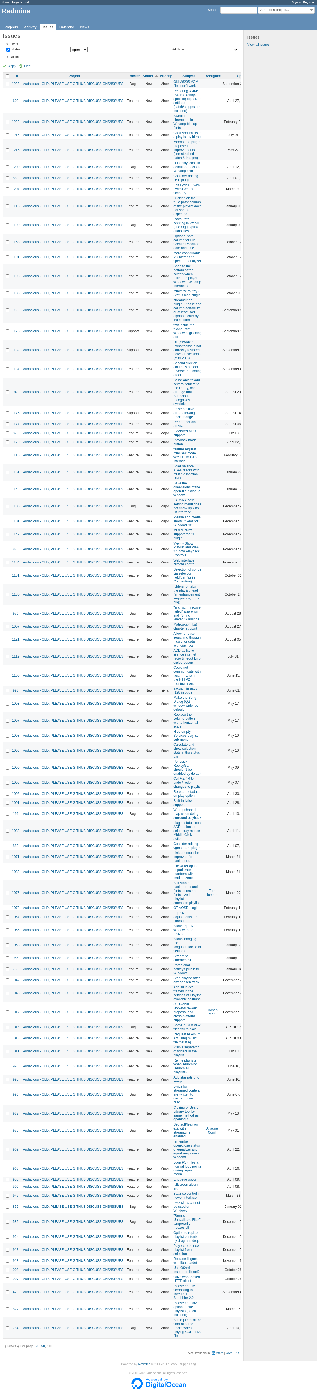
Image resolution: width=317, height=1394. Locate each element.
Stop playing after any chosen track (186, 980)
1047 (16, 980)
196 (15, 814)
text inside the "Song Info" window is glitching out (187, 331)
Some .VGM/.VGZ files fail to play (187, 1027)
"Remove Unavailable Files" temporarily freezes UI (187, 1222)
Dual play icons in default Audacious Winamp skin (186, 167)
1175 (16, 413)
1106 (16, 675)
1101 (16, 521)
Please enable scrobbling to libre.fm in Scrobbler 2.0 (184, 1292)
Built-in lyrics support (182, 803)
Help (28, 2)
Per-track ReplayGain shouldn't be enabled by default (187, 768)
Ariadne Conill (212, 1130)
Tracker (134, 76)
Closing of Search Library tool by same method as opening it (186, 1113)
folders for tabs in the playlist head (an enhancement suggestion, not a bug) (186, 594)
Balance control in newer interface (186, 1196)
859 (15, 1207)
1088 (16, 831)
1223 (16, 84)
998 (15, 690)
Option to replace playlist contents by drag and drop (186, 1237)
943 (15, 392)
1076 (16, 893)
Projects (17, 2)
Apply (12, 66)
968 (15, 1168)
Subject (188, 76)
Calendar (66, 27)
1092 (16, 794)
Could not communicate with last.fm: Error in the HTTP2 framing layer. (187, 675)
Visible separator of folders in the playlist (186, 1051)
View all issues (258, 44)
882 (15, 846)
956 (15, 958)
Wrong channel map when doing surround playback (187, 814)
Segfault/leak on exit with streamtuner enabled (185, 1130)
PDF (238, 1353)
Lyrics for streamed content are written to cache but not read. (186, 1094)
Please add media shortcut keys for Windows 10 (187, 521)
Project (74, 76)
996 (15, 1066)
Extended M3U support (184, 433)
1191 (16, 257)
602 (15, 101)
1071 (16, 857)
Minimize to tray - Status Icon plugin (186, 293)
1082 (16, 872)
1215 (16, 150)
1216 (16, 135)
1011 (16, 1051)
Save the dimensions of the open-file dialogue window (186, 489)
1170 (16, 442)
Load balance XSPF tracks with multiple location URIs (186, 472)
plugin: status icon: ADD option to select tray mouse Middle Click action (187, 831)
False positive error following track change (184, 413)
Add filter (178, 49)
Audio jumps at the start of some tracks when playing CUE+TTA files (187, 1328)
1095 (16, 783)
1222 (16, 122)
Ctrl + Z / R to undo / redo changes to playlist (187, 783)
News (84, 27)
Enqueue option (185, 1179)
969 (15, 310)
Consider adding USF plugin (185, 178)
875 (15, 433)
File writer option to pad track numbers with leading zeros (185, 872)
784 (15, 1328)
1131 (16, 575)
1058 (16, 945)
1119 (16, 656)
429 (15, 1292)
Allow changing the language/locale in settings (187, 945)
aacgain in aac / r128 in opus (185, 690)
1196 (16, 276)
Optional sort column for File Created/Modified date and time (186, 242)
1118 (16, 206)
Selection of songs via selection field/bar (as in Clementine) (187, 575)
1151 (16, 472)
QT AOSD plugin (186, 908)
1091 (16, 803)
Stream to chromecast (182, 958)
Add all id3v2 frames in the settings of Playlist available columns (187, 993)
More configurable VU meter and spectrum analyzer (187, 257)
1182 (16, 350)
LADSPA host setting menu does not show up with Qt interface (187, 506)
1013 (16, 1038)
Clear (27, 66)
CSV (229, 1353)
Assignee (213, 76)
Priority (166, 76)
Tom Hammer (212, 893)
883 (15, 178)
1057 (16, 626)
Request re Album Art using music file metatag (186, 1038)
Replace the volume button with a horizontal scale (185, 720)
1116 (16, 455)
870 (15, 549)
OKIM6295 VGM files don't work (185, 84)
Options (15, 56)
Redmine (144, 1364)
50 (43, 1346)
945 (15, 1196)
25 (37, 1346)
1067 (16, 917)
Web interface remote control (184, 562)
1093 (16, 704)
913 (15, 1250)
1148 (16, 489)
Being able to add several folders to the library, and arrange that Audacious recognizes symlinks (186, 392)
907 (15, 1279)
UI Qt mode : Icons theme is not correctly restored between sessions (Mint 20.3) (187, 350)
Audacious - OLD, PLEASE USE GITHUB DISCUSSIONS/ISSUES (73, 84)
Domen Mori (212, 1012)
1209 (16, 167)
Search (213, 10)
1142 (16, 534)
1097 (16, 721)
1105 (16, 506)
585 (15, 1222)
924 (15, 1237)
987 (15, 1113)
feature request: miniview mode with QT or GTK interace (185, 455)
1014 (16, 1027)
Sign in (296, 2)
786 (15, 969)
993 (15, 1094)
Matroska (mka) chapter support (185, 626)
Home (5, 2)
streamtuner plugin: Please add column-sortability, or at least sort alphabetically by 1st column (187, 310)
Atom (219, 1353)
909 (15, 1149)
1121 (16, 639)
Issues (48, 27)
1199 (16, 225)
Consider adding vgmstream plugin (186, 846)
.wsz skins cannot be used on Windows (186, 1207)
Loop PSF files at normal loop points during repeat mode (187, 1168)
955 (15, 1179)
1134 (16, 562)
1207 (16, 189)
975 (15, 1130)
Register (308, 2)
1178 (16, 331)
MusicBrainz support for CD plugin (184, 534)
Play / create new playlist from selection (186, 1250)
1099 (16, 768)
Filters (14, 44)
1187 (16, 369)
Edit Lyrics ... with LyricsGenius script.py (186, 189)
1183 (16, 293)
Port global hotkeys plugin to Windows (186, 969)
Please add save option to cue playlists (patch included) (186, 1309)
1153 (16, 242)
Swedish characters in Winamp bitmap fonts (185, 122)
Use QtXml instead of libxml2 (186, 1270)
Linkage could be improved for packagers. (186, 857)
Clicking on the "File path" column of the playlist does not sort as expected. (187, 206)
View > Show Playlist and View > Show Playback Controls (186, 549)
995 (15, 1079)
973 (15, 613)
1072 (16, 908)
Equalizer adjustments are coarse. (185, 917)
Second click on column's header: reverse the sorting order (187, 369)
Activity (30, 27)
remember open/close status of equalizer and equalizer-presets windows (186, 1149)
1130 (16, 594)
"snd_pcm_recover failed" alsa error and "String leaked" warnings (187, 613)
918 (15, 1261)
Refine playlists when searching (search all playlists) (185, 1066)
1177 (16, 424)
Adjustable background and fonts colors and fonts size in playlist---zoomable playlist (186, 893)
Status (15, 49)
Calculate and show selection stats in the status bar (186, 751)
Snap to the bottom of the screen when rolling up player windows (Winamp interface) (187, 276)
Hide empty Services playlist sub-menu (185, 736)
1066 (16, 930)
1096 (16, 751)
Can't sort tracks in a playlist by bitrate (187, 135)
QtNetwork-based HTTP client (186, 1279)
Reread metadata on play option (186, 794)
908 (15, 1270)
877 (15, 1309)
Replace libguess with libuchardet (186, 1261)
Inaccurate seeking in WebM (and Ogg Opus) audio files (186, 225)
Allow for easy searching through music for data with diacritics (187, 639)
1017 (16, 1012)
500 (15, 1186)
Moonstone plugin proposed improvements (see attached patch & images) (186, 150)
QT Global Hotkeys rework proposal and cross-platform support (185, 1012)
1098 (16, 736)
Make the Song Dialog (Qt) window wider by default (185, 703)
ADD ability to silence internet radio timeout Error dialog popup (187, 656)
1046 (16, 993)
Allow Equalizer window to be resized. (185, 930)
